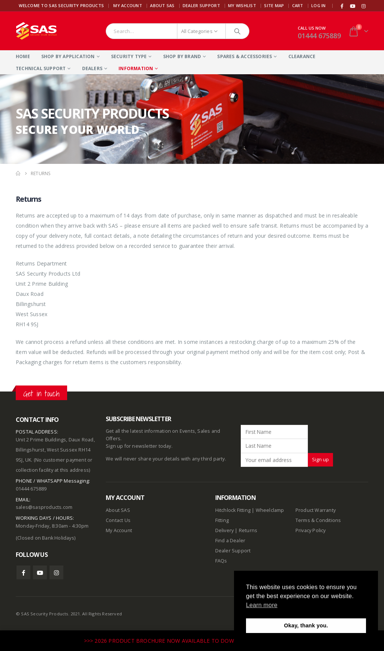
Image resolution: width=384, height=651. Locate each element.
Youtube (40, 572)
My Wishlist (242, 5)
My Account (127, 5)
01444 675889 (319, 35)
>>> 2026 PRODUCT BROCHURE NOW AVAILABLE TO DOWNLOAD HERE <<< (182, 640)
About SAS (162, 5)
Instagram (56, 572)
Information (135, 68)
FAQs (221, 561)
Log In (318, 5)
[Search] (237, 31)
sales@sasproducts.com (44, 507)
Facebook (23, 572)
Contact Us (118, 520)
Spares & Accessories (244, 56)
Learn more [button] (262, 605)
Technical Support (41, 68)
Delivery (224, 530)
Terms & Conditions (318, 520)
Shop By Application (68, 56)
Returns (248, 530)
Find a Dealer (230, 540)
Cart (297, 5)
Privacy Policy (311, 530)
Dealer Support (201, 5)
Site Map (274, 5)
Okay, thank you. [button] (306, 625)
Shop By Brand (182, 56)
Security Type (129, 56)
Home (23, 56)
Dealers (92, 68)
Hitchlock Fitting (232, 510)
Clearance (302, 56)
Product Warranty (316, 510)
